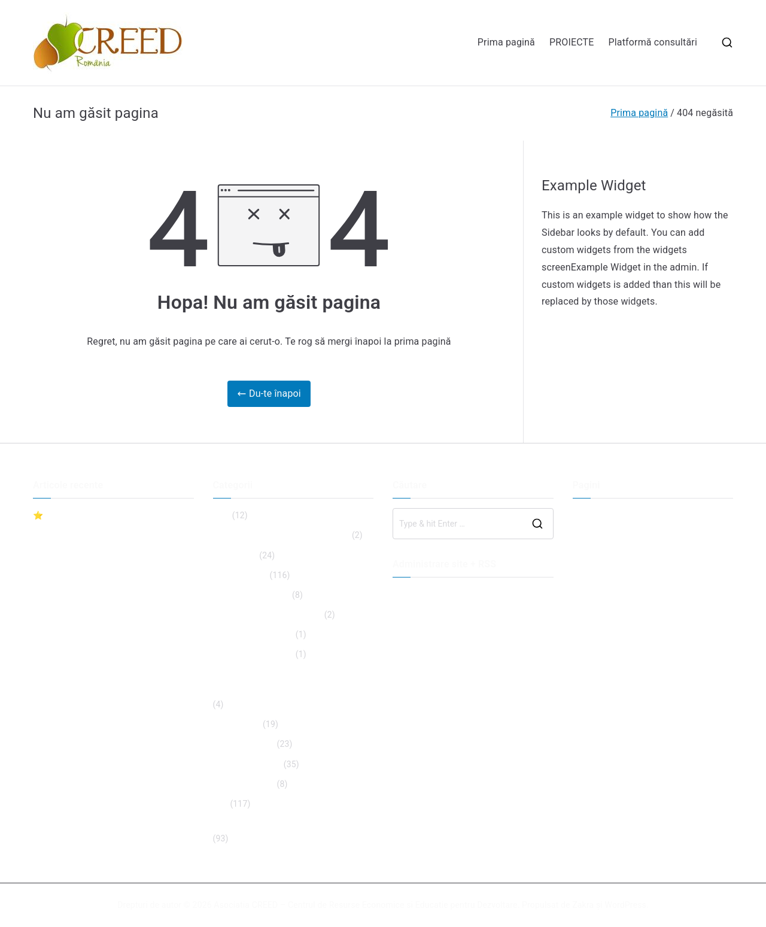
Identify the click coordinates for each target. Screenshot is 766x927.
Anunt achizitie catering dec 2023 (96, 590)
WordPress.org (421, 654)
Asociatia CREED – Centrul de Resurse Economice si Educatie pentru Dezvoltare (365, 905)
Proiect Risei (237, 724)
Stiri (220, 804)
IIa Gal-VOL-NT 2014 (251, 595)
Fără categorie (240, 575)
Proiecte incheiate (247, 764)
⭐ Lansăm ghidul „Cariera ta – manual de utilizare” (113, 522)
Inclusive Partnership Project (268, 614)
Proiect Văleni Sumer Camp (85, 570)
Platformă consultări (653, 42)
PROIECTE (571, 42)
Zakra (583, 905)
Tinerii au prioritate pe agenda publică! (286, 823)
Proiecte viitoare (244, 784)
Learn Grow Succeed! (253, 634)
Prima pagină (506, 42)
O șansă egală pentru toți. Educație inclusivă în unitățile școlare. (279, 682)
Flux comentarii (422, 634)
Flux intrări (413, 614)
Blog (221, 515)
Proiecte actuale (244, 744)
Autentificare (417, 594)
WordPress (625, 905)
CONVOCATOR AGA (70, 550)
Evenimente (235, 555)
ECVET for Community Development (281, 535)
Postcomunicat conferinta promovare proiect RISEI (104, 617)
